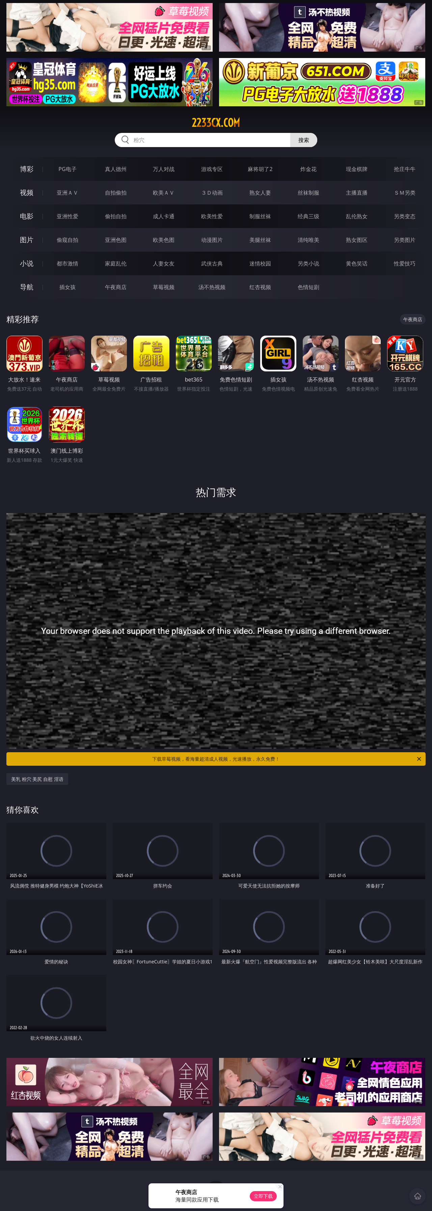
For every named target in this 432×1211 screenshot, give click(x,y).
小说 (26, 263)
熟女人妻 (260, 192)
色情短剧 (308, 287)
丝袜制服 (308, 192)
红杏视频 (260, 287)
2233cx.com (216, 123)
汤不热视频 (211, 287)
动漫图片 (212, 240)
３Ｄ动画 (212, 192)
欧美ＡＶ (163, 192)
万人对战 (163, 169)
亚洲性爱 (67, 216)
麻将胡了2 (260, 169)
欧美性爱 (212, 216)
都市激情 (67, 263)
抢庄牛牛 (404, 169)
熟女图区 (357, 240)
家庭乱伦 (116, 263)
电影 (26, 216)
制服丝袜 (260, 216)
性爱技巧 (404, 263)
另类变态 (404, 216)
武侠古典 (212, 263)
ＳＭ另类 (404, 192)
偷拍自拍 (116, 216)
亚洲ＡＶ (67, 192)
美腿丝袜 (260, 240)
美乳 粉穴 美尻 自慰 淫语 (37, 779)
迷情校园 (260, 263)
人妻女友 (163, 263)
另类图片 (404, 240)
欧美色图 (163, 240)
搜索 (303, 140)
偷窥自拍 (67, 240)
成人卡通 (163, 216)
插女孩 (67, 287)
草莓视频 (163, 287)
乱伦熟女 (357, 216)
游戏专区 (212, 169)
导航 (26, 286)
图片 (26, 239)
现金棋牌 (357, 169)
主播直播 (357, 192)
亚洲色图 (116, 240)
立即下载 (263, 1196)
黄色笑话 (357, 263)
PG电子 (67, 169)
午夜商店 (116, 287)
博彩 (26, 168)
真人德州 (116, 169)
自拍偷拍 (116, 192)
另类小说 (308, 263)
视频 (26, 192)
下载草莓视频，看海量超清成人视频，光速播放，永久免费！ (287, 759)
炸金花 (308, 169)
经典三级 (308, 216)
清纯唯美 (308, 240)
